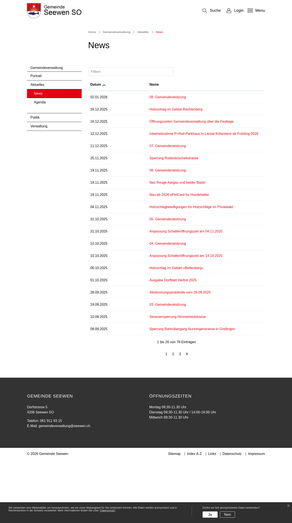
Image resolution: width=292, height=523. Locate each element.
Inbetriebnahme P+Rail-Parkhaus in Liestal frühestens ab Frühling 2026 (165, 197)
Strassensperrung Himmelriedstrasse (139, 380)
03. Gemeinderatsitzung (129, 368)
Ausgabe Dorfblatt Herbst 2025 (134, 343)
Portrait (36, 139)
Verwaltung (38, 189)
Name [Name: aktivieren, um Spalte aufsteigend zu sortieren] (116, 147)
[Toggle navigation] (255, 10)
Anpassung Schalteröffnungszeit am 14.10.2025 (147, 319)
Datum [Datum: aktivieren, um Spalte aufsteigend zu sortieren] (95, 147)
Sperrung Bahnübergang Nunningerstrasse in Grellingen (154, 392)
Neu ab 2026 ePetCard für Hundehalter (141, 258)
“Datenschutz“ (107, 510)
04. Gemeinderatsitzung (129, 306)
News (45, 158)
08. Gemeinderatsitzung (129, 160)
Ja (210, 514)
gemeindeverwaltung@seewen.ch (64, 489)
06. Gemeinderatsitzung (129, 233)
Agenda (40, 165)
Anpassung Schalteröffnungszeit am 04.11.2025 (147, 294)
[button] (212, 10)
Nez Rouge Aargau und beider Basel (139, 245)
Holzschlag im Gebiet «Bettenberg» (138, 331)
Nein (227, 514)
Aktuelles (37, 148)
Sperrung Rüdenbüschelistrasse (135, 221)
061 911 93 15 (51, 484)
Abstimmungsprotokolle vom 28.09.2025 (142, 355)
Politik (35, 181)
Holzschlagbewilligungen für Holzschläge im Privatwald (153, 270)
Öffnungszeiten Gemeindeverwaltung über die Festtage (153, 184)
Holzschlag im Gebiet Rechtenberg (137, 172)
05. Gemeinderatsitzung (129, 282)
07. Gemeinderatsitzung (129, 209)
